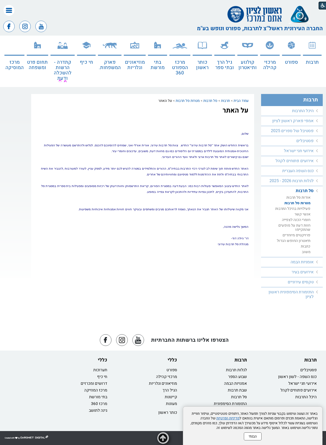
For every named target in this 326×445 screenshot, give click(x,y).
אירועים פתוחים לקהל (295, 161)
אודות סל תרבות (298, 197)
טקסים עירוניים (301, 282)
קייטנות (171, 397)
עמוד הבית (241, 100)
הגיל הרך (170, 390)
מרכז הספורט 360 (180, 68)
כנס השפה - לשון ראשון (297, 377)
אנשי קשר (302, 214)
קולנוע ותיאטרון (248, 65)
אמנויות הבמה (235, 383)
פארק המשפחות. (110, 65)
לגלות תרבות (236, 370)
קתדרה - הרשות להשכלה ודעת (62, 70)
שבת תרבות (237, 390)
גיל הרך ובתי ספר (224, 65)
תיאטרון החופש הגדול (293, 241)
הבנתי (253, 436)
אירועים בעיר (303, 272)
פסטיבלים (305, 141)
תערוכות (100, 370)
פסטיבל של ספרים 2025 (292, 131)
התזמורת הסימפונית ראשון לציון (291, 294)
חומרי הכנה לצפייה (296, 220)
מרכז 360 (99, 404)
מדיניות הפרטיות (227, 418)
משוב (306, 252)
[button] (8, 10)
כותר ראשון (202, 65)
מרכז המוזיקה (95, 390)
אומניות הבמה (302, 262)
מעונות (171, 404)
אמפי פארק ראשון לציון (293, 121)
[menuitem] (312, 61)
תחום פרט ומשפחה (37, 65)
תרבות (312, 62)
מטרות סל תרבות (188, 100)
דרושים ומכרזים (94, 383)
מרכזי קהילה (269, 65)
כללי (172, 360)
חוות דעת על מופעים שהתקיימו (294, 227)
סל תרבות (210, 100)
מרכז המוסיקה (14, 65)
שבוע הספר (237, 377)
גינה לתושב (98, 410)
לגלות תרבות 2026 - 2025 (291, 181)
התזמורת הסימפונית (230, 404)
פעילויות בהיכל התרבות (292, 208)
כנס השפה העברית (298, 171)
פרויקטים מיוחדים (296, 235)
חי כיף (86, 62)
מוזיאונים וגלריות (135, 65)
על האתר (236, 110)
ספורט (291, 62)
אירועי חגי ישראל (299, 151)
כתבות (305, 246)
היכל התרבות (303, 111)
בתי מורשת (158, 65)
